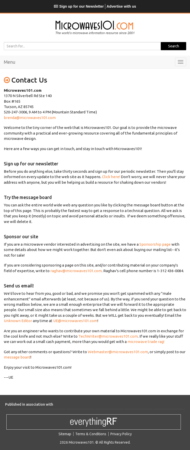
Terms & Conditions (90, 434)
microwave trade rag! (145, 341)
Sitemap (65, 434)
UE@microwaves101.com (75, 321)
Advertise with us (121, 6)
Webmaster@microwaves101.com (118, 352)
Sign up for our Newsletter (79, 6)
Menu (9, 61)
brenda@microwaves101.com (30, 117)
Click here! (111, 177)
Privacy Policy (121, 434)
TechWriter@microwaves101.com (108, 336)
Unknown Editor (18, 321)
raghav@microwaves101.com (76, 271)
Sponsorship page (155, 244)
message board (17, 357)
